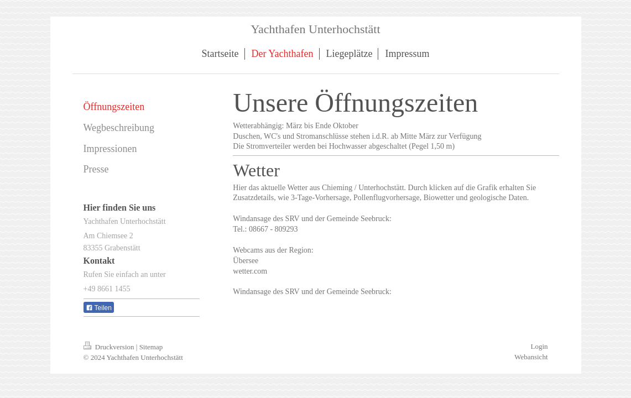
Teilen (99, 308)
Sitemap (151, 347)
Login (538, 346)
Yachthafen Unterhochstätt (315, 29)
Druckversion (110, 347)
